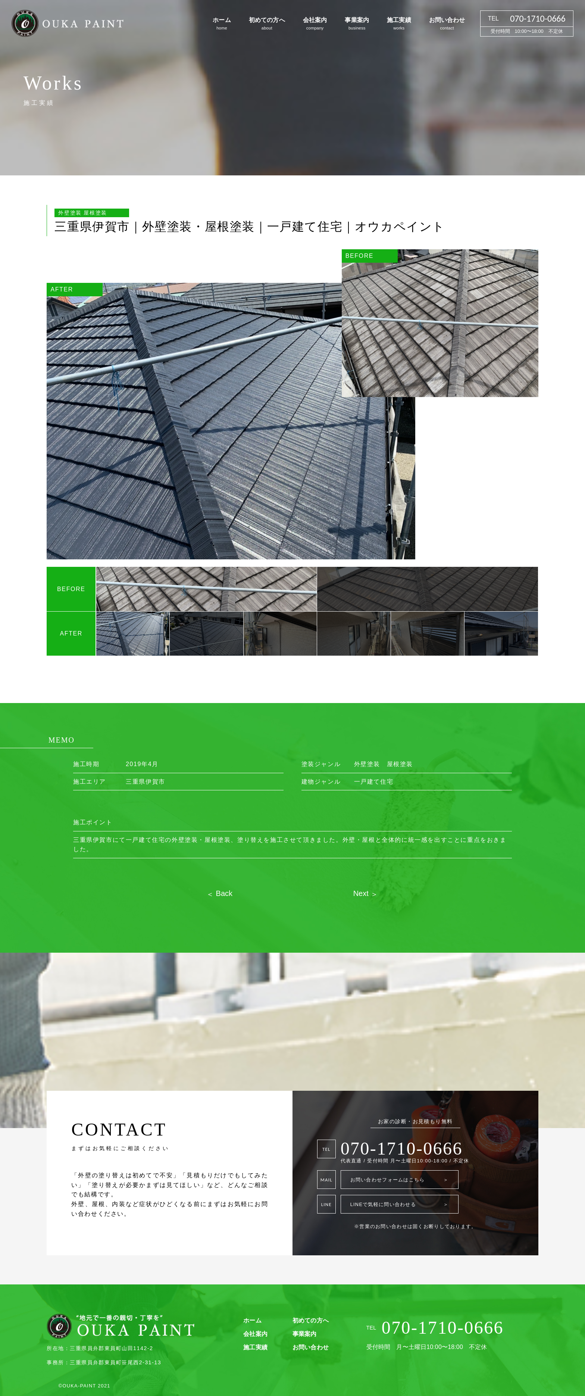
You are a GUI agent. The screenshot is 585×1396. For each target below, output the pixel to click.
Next (362, 893)
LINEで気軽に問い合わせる (399, 1204)
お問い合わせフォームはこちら (399, 1180)
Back (223, 893)
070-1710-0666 (402, 1148)
